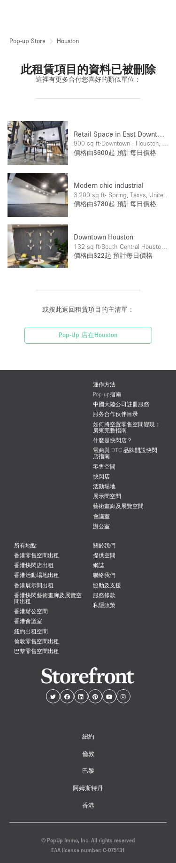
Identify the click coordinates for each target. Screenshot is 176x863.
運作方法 (104, 384)
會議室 (101, 516)
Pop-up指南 (107, 394)
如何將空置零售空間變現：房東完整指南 (127, 427)
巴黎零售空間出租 (36, 651)
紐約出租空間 (31, 631)
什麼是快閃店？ (112, 440)
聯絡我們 (104, 575)
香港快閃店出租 (34, 565)
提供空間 (104, 555)
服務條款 (104, 595)
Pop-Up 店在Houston (88, 335)
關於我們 (104, 545)
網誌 (98, 565)
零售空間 (104, 466)
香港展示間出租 (34, 585)
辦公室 (101, 526)
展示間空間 (107, 496)
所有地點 (25, 545)
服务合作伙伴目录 (115, 414)
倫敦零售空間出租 (36, 641)
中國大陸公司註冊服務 (121, 404)
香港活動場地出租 (36, 575)
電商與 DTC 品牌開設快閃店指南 (125, 453)
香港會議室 (28, 621)
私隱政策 (104, 605)
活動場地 (104, 486)
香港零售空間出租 (36, 555)
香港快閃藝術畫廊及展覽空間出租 (48, 598)
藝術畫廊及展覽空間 (118, 506)
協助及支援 (107, 585)
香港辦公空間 (31, 611)
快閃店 (101, 476)
